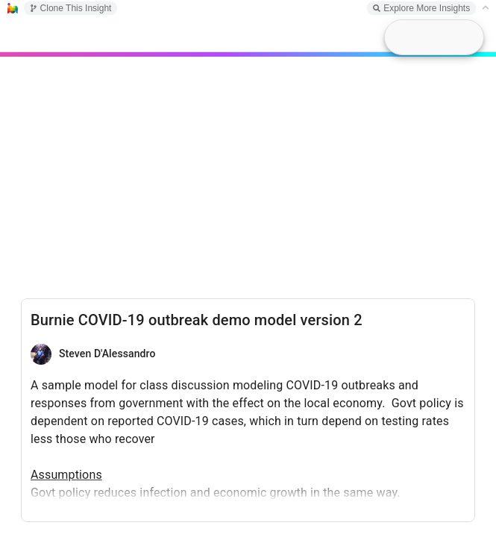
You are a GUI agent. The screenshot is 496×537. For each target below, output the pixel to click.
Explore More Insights (421, 8)
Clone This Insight (71, 8)
